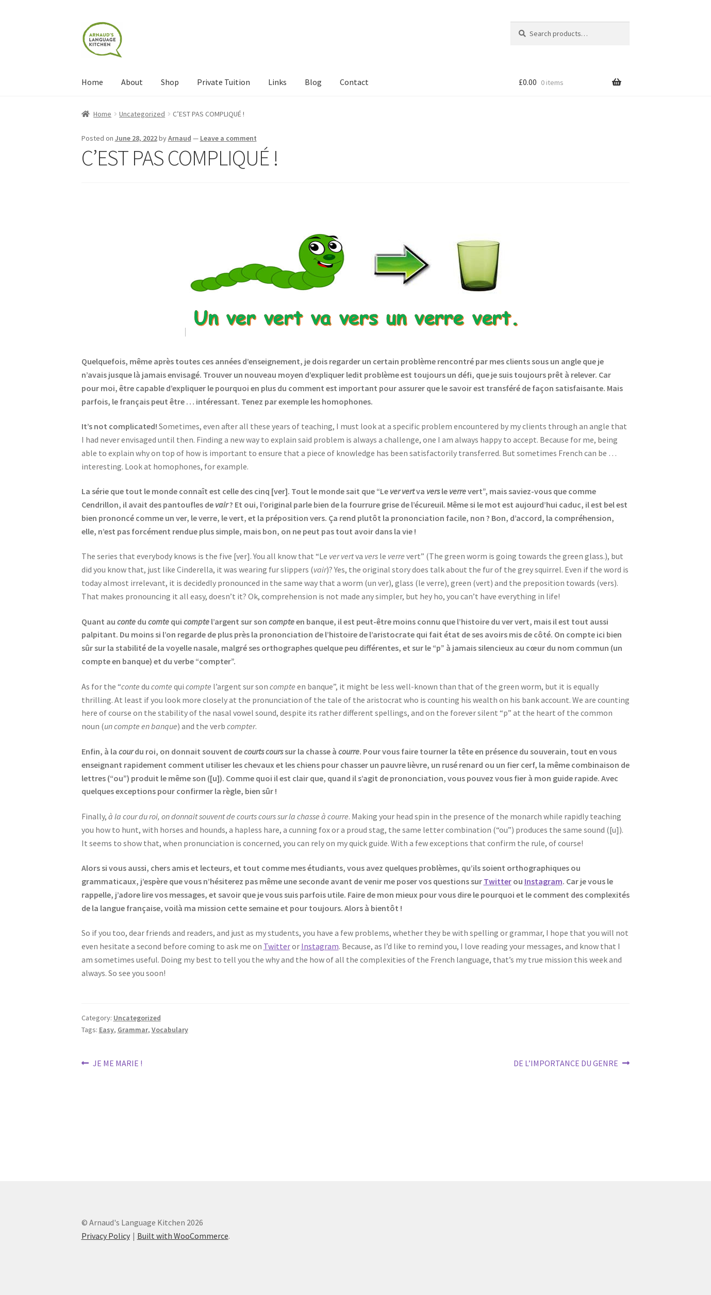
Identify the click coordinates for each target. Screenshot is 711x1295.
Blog (313, 82)
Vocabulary (170, 1029)
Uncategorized (142, 114)
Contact (354, 82)
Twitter (497, 881)
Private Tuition (223, 82)
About (132, 82)
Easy (106, 1029)
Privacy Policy (105, 1236)
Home (92, 82)
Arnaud (179, 138)
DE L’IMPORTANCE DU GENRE (566, 1063)
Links (277, 82)
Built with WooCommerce (182, 1236)
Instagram (543, 881)
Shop (170, 82)
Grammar (133, 1029)
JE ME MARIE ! (117, 1063)
